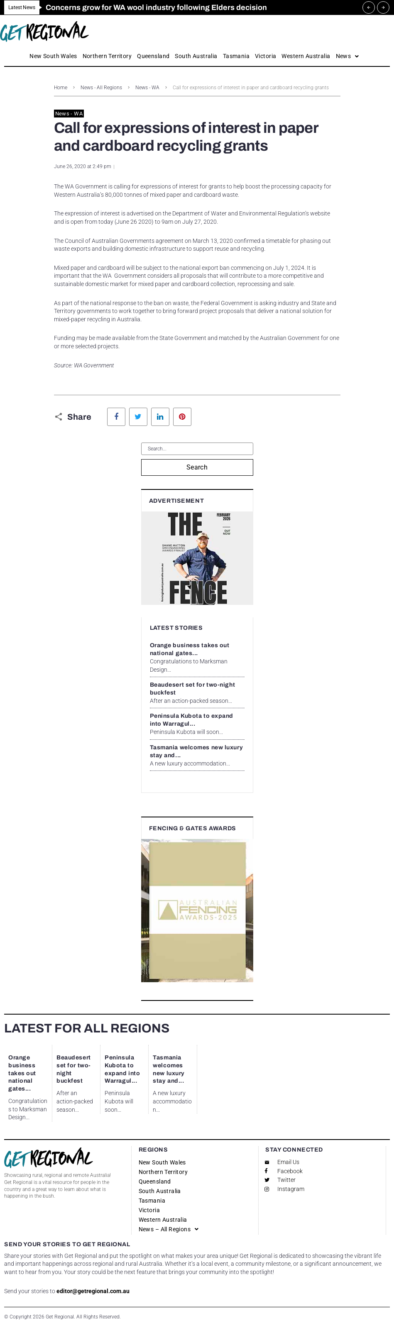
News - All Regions (101, 87)
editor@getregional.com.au (93, 1291)
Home (60, 87)
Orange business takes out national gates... (22, 1073)
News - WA (147, 87)
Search (197, 467)
